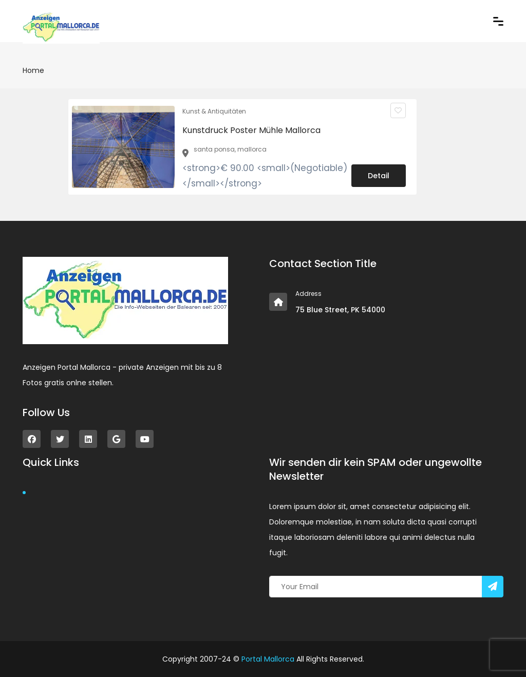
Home (33, 70)
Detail (378, 176)
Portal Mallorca (267, 659)
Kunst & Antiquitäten (214, 111)
